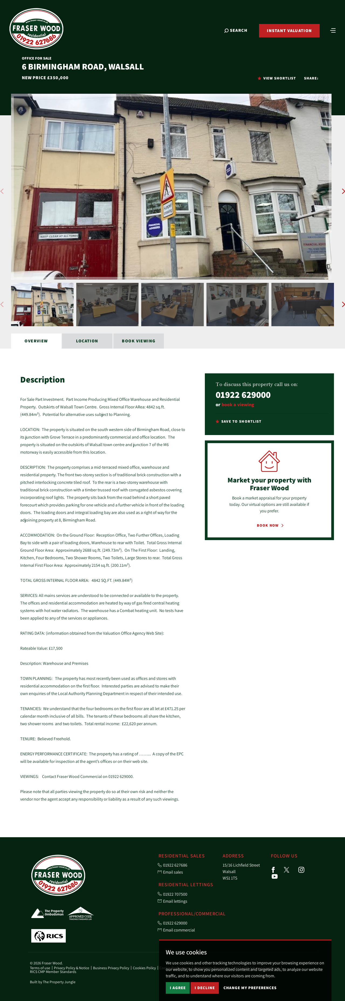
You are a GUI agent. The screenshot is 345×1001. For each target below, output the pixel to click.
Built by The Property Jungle (52, 981)
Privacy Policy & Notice (71, 967)
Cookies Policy (144, 967)
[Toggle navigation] (330, 34)
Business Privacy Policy (111, 967)
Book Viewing (138, 341)
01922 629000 (243, 394)
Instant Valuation (286, 34)
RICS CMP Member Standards (53, 971)
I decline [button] (205, 987)
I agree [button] (178, 987)
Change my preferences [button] (250, 987)
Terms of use (40, 967)
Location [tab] (87, 341)
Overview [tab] (36, 341)
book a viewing (238, 404)
